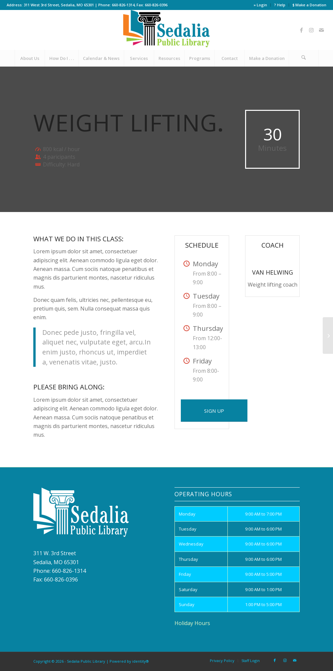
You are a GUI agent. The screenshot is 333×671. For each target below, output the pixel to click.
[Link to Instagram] (311, 30)
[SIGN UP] (214, 410)
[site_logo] (166, 30)
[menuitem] (260, 5)
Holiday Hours (192, 623)
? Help (279, 4)
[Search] (304, 58)
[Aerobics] (328, 335)
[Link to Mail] (321, 30)
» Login (260, 4)
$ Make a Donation (309, 4)
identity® (140, 661)
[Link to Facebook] (301, 30)
